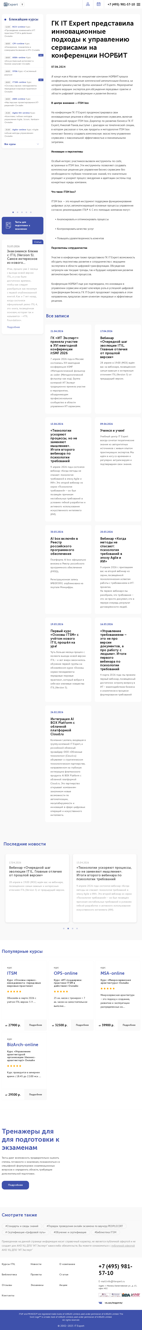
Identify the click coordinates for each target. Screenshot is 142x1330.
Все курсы (21, 144)
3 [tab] (23, 213)
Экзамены (37, 1285)
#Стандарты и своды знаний (21, 1226)
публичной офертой (123, 1245)
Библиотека (9, 1274)
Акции (63, 1285)
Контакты (8, 1295)
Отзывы (7, 1285)
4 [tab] (27, 213)
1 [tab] (14, 213)
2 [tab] (18, 213)
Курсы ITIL (8, 1264)
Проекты (36, 1274)
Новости (36, 1264)
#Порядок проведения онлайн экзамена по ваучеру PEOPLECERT (85, 1226)
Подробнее (35, 1025)
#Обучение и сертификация (70, 1232)
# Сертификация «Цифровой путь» (25, 1232)
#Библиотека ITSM (105, 1232)
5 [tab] (32, 213)
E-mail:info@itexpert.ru (112, 1281)
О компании (67, 1264)
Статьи (63, 1274)
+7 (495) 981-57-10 (121, 4)
